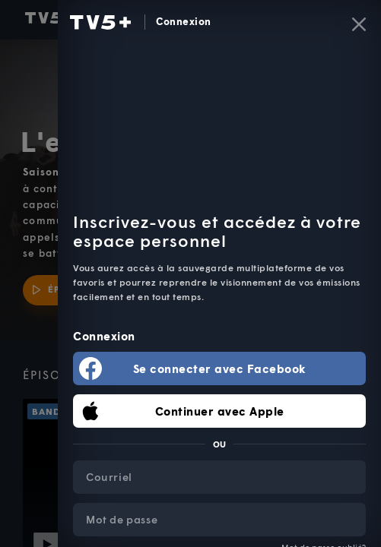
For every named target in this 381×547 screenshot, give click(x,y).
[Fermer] (359, 24)
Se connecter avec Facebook (219, 368)
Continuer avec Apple (219, 411)
